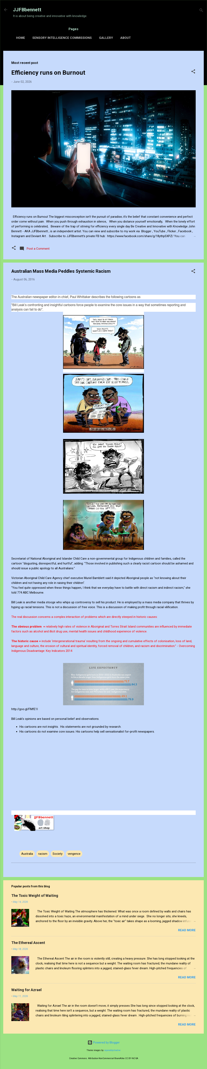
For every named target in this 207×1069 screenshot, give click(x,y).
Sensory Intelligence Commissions (62, 38)
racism (42, 854)
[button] (193, 72)
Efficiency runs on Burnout (48, 72)
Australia (27, 854)
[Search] (201, 11)
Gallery (106, 38)
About (125, 38)
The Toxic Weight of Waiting (34, 895)
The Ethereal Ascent (28, 943)
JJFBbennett (27, 10)
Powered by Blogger (104, 1042)
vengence (74, 854)
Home (20, 38)
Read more (187, 930)
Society (57, 854)
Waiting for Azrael (26, 990)
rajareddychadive (112, 1050)
